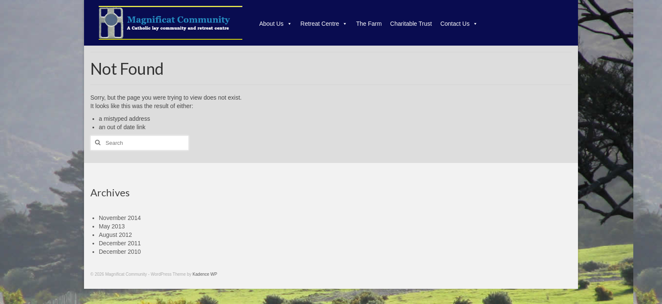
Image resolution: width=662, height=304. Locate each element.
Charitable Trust (411, 23)
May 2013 (112, 226)
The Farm (369, 23)
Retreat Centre (324, 23)
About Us (275, 23)
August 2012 (115, 234)
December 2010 (120, 251)
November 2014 (120, 217)
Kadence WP (205, 274)
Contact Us (459, 23)
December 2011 (120, 243)
